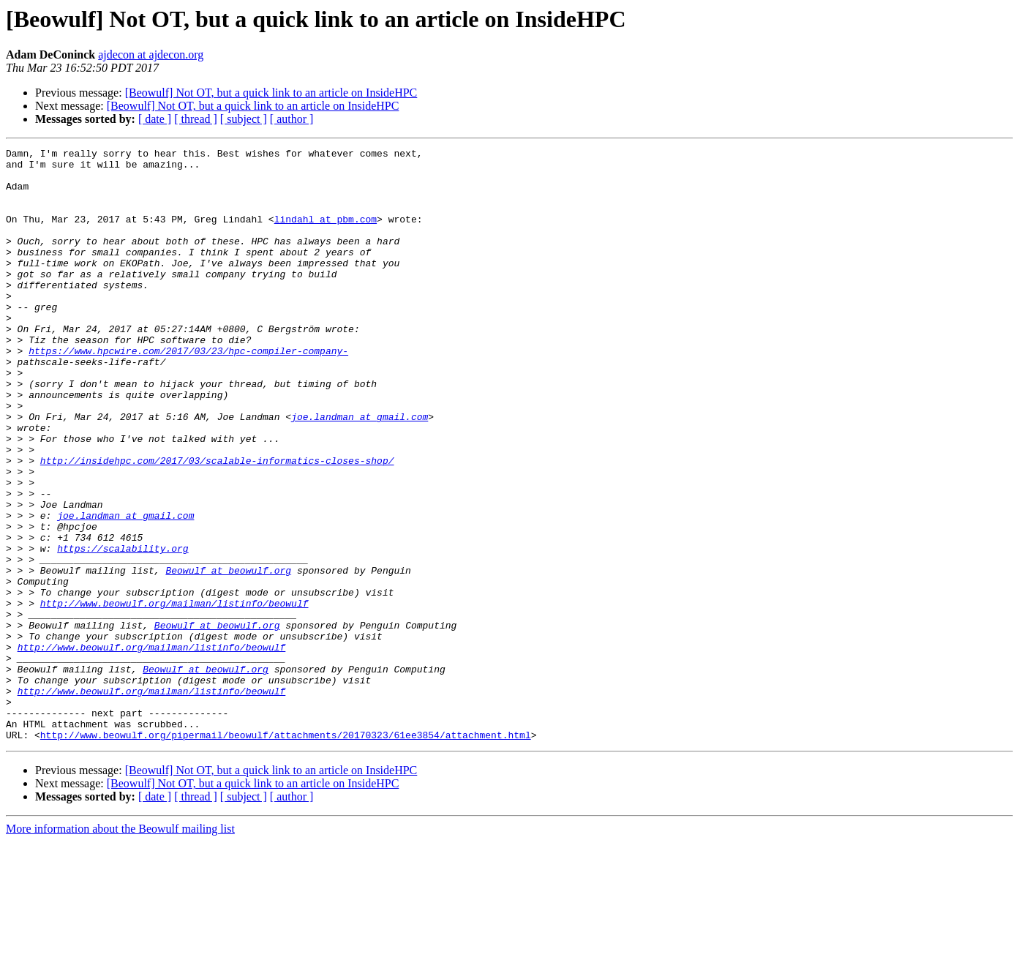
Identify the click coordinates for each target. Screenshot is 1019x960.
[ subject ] (243, 119)
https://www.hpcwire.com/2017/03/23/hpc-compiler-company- (188, 392)
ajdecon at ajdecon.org (150, 54)
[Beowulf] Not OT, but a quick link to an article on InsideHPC (271, 92)
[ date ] (154, 119)
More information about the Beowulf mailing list (120, 947)
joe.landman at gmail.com (359, 471)
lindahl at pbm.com (325, 234)
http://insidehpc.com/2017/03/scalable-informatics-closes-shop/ (217, 523)
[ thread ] (195, 119)
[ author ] (292, 119)
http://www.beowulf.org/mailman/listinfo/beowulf (174, 695)
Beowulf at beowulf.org (228, 655)
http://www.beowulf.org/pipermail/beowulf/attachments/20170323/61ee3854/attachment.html (285, 853)
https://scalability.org (122, 629)
